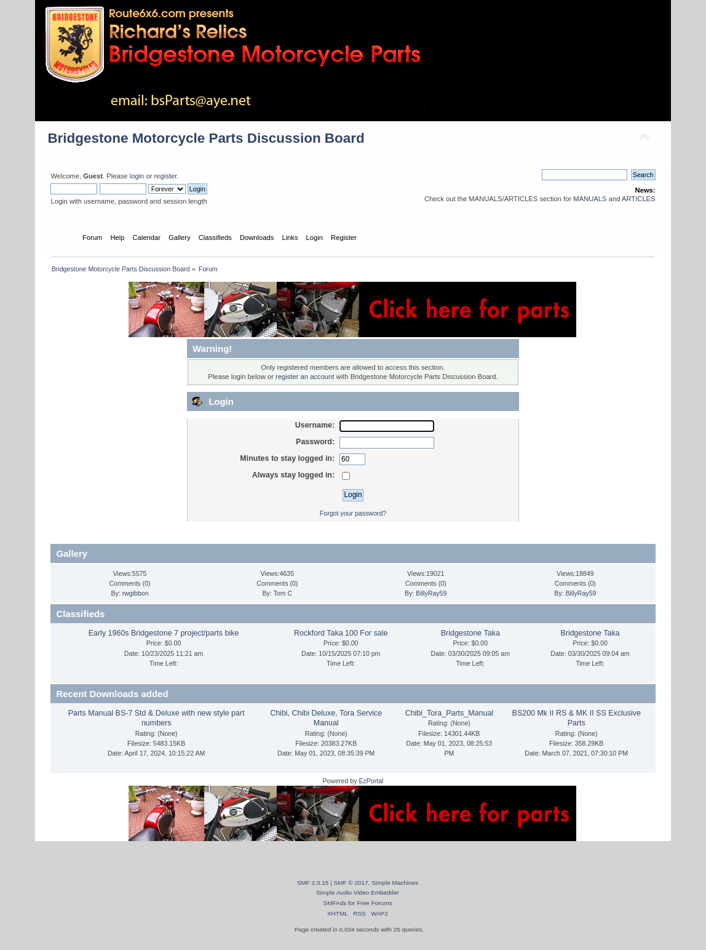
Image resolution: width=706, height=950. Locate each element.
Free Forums (374, 903)
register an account (305, 376)
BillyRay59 (431, 593)
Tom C (283, 593)
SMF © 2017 (351, 882)
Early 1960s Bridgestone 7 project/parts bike (164, 633)
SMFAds (335, 903)
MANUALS (589, 198)
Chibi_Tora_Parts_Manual (449, 713)
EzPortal (371, 780)
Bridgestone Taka (470, 633)
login (137, 176)
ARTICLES (639, 198)
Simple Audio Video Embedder (357, 892)
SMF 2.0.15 (313, 882)
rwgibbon (135, 593)
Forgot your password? (353, 513)
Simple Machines (394, 882)
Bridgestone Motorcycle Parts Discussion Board (205, 138)
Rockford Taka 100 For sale (340, 633)
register (165, 176)
